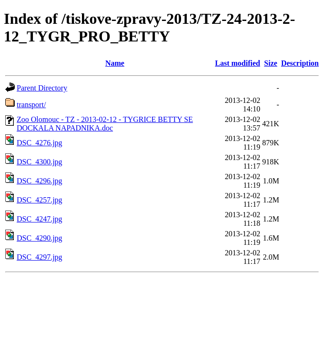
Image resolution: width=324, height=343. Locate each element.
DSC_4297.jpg (39, 257)
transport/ (31, 105)
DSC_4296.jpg (39, 181)
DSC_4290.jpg (39, 238)
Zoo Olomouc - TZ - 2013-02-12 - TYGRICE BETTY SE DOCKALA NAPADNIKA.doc (105, 123)
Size (270, 63)
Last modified (237, 63)
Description (300, 63)
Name (114, 63)
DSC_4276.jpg (39, 143)
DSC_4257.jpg (39, 200)
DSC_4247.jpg (39, 219)
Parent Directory (42, 88)
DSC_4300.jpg (39, 162)
